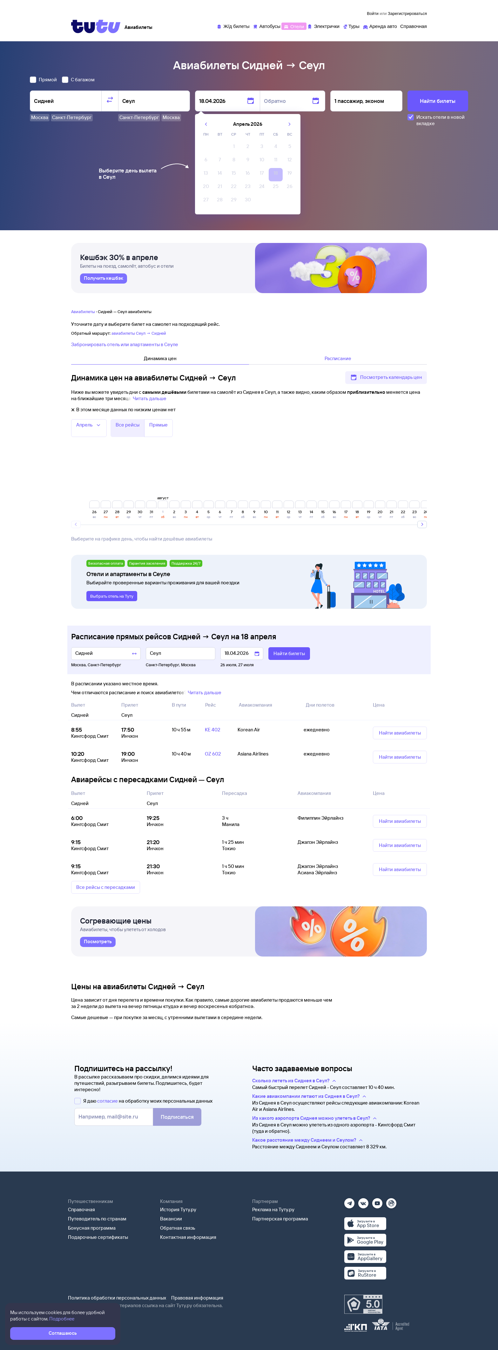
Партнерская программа (280, 1219)
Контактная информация (188, 1237)
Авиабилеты (83, 311)
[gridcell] (234, 148)
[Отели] (294, 26)
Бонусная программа (92, 1228)
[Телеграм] (349, 1201)
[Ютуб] (377, 1201)
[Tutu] (96, 26)
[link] (103, 278)
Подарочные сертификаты (98, 1237)
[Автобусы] (267, 26)
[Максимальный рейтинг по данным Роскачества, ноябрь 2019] (363, 1304)
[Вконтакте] (363, 1201)
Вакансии (171, 1219)
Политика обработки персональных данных (117, 1298)
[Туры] (351, 26)
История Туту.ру (178, 1209)
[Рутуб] (391, 1201)
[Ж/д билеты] (233, 26)
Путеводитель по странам (97, 1219)
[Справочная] (413, 26)
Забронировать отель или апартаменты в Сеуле (124, 344)
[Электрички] (323, 26)
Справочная (81, 1209)
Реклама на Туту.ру (273, 1209)
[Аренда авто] (380, 26)
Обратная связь (177, 1228)
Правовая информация (197, 1298)
